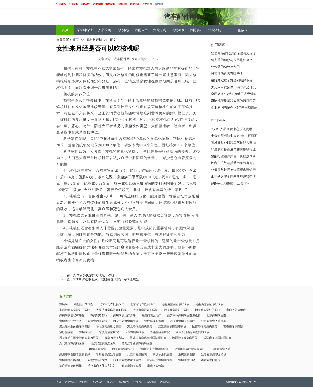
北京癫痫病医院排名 (213, 321)
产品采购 (104, 30)
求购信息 (138, 381)
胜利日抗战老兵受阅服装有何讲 (233, 163)
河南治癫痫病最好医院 (175, 304)
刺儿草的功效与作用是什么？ (232, 60)
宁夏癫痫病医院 (109, 332)
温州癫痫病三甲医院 (126, 177)
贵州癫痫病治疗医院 (108, 354)
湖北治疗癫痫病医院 (139, 326)
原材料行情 (85, 30)
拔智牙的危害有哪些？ (227, 73)
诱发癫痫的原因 (211, 360)
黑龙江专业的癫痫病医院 (74, 326)
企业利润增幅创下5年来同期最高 (234, 107)
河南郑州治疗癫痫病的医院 (192, 332)
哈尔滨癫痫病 (97, 348)
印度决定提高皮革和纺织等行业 (233, 149)
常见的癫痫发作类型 (130, 126)
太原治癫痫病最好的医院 (74, 309)
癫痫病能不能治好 (70, 360)
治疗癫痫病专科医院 (182, 321)
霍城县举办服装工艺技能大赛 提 (234, 142)
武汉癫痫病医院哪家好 (172, 326)
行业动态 (70, 381)
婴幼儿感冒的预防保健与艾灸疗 (233, 53)
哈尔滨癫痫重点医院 (108, 326)
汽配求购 (214, 30)
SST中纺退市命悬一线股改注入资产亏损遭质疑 (106, 279)
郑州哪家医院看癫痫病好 (189, 348)
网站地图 (159, 4)
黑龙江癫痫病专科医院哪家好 (148, 337)
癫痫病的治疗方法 (124, 315)
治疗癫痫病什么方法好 (102, 365)
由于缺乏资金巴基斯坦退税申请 (233, 176)
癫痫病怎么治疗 (236, 309)
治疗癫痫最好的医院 (145, 309)
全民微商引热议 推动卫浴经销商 (234, 94)
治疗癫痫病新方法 (123, 348)
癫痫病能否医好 (97, 360)
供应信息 (151, 381)
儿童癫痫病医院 (221, 348)
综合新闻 (124, 381)
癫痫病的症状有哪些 (71, 315)
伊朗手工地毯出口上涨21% (230, 183)
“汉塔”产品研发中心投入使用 (231, 129)
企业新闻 (83, 381)
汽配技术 (110, 381)
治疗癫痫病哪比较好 (213, 354)
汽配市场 (123, 30)
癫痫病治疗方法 (97, 321)
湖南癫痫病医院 (160, 332)
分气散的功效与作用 (225, 66)
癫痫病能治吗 (186, 360)
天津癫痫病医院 (134, 332)
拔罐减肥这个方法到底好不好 (232, 80)
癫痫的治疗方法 (114, 337)
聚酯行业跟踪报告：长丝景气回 (233, 156)
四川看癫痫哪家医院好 (127, 360)
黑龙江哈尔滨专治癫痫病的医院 (78, 337)
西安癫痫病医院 (233, 326)
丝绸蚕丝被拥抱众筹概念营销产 (233, 169)
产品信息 (165, 381)
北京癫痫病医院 (216, 315)
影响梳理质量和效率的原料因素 (233, 100)
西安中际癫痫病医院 (125, 321)
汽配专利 (159, 30)
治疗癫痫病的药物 (70, 365)
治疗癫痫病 (66, 332)
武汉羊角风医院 (162, 354)
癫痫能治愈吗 (98, 315)
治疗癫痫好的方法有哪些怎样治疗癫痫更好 (100, 247)
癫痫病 (63, 304)
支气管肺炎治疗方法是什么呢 (94, 275)
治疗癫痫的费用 (154, 321)
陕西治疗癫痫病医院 (204, 326)
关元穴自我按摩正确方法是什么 (233, 87)
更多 (243, 30)
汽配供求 (196, 30)
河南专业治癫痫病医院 (154, 348)
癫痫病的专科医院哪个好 (160, 183)
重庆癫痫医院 (186, 354)
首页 (65, 30)
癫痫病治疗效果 (131, 365)
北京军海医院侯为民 (111, 304)
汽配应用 (141, 30)
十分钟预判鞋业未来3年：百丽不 (234, 136)
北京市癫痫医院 (137, 354)
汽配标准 (178, 30)
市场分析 (97, 381)
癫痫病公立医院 (83, 304)
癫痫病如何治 (155, 365)
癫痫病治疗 (86, 332)
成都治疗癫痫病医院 (159, 360)
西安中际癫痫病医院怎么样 (184, 315)
